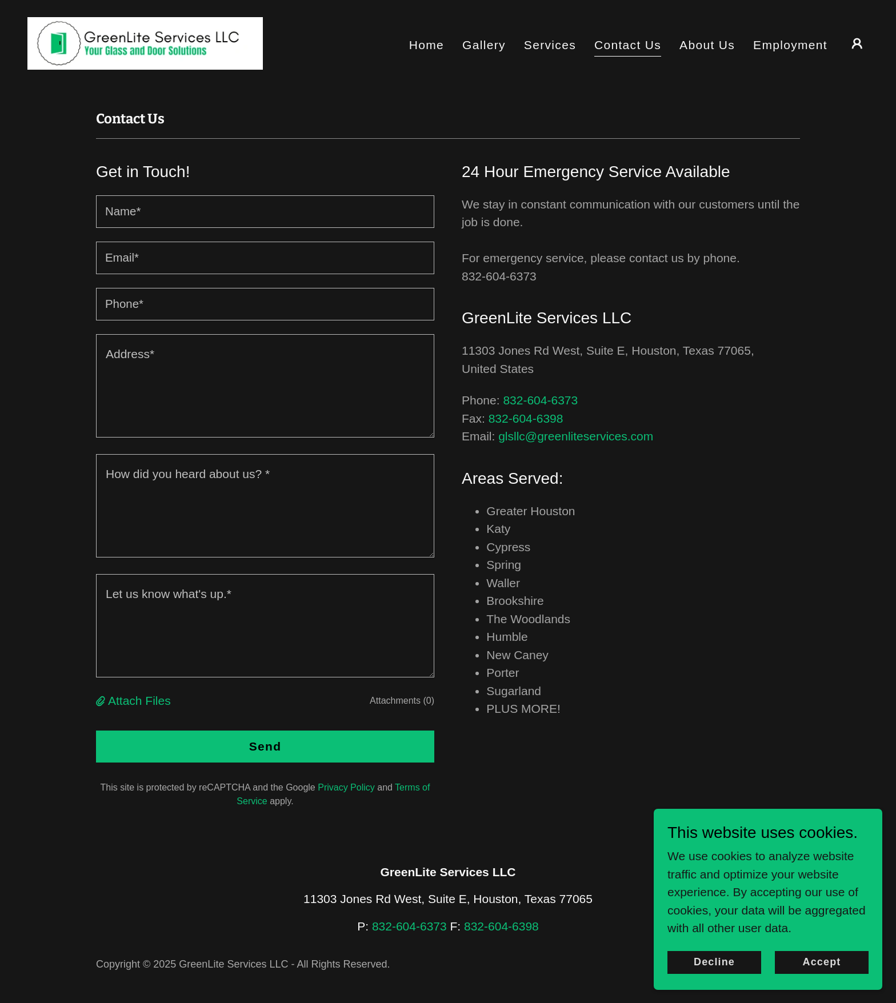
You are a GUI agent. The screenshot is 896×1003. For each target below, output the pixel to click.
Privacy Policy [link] (346, 787)
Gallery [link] (484, 44)
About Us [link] (707, 44)
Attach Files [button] (139, 700)
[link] (145, 42)
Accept (822, 962)
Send (265, 746)
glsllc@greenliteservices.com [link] (575, 436)
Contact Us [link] (627, 44)
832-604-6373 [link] (540, 400)
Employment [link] (790, 44)
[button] (857, 43)
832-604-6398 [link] (526, 418)
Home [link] (426, 44)
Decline (714, 962)
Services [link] (550, 44)
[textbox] (265, 211)
